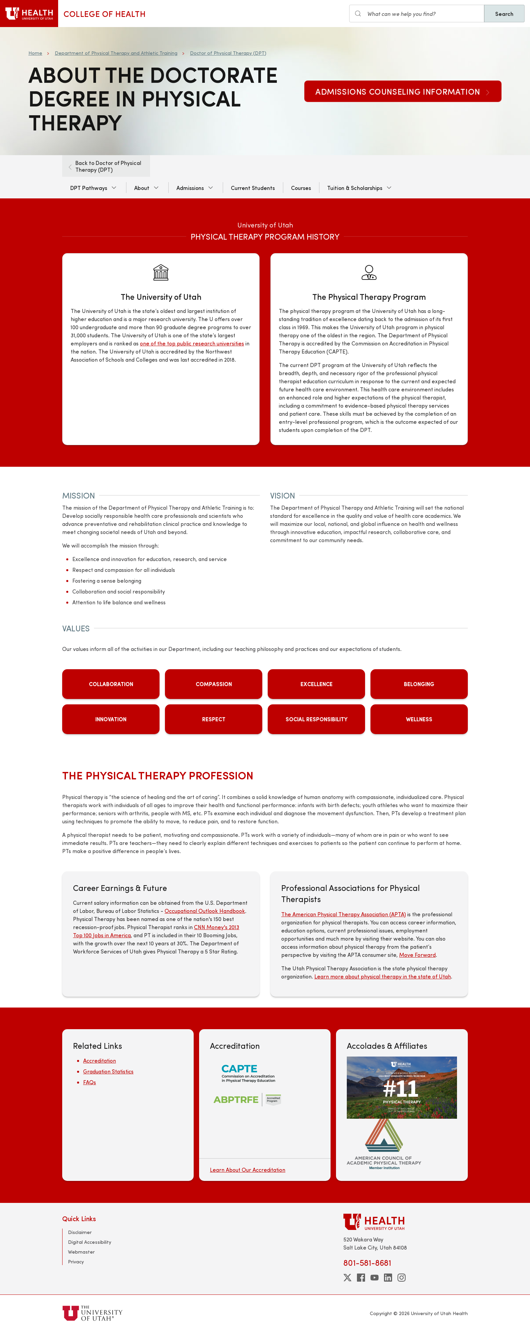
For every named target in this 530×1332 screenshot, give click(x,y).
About (141, 187)
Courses (301, 187)
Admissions (190, 187)
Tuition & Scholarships (354, 187)
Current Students (253, 187)
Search (504, 13)
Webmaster (81, 1252)
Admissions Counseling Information (402, 91)
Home (35, 53)
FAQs (89, 1082)
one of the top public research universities (192, 343)
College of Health (105, 13)
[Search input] (416, 13)
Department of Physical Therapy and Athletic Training (116, 53)
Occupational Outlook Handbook (205, 910)
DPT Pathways (88, 187)
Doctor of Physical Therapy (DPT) (228, 53)
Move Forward (417, 954)
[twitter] (347, 1278)
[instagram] (401, 1278)
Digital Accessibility (89, 1242)
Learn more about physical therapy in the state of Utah (382, 976)
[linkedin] (388, 1278)
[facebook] (361, 1278)
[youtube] (374, 1278)
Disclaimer (80, 1232)
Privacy (76, 1261)
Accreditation (99, 1060)
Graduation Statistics (108, 1071)
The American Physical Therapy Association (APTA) (343, 914)
